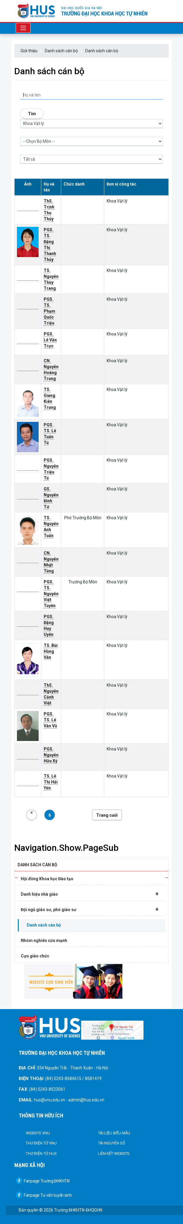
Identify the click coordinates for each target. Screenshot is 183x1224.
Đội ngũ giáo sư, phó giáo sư (90, 909)
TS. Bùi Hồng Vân (51, 651)
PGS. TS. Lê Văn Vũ (50, 720)
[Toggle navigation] (23, 28)
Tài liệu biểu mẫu (114, 1133)
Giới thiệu (28, 50)
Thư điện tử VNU (41, 1143)
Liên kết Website (114, 1153)
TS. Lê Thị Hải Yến (51, 782)
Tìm (32, 113)
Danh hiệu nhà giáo (90, 893)
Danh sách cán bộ (61, 50)
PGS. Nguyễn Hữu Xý (51, 755)
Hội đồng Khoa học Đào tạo (47, 878)
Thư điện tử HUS (41, 1153)
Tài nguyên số (111, 1143)
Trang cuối (107, 815)
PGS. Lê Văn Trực (50, 340)
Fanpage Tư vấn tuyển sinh (44, 1195)
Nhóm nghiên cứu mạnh (44, 940)
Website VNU (38, 1133)
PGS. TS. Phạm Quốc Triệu (49, 311)
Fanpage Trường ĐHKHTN (43, 1181)
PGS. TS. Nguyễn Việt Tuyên (51, 593)
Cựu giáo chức (35, 956)
